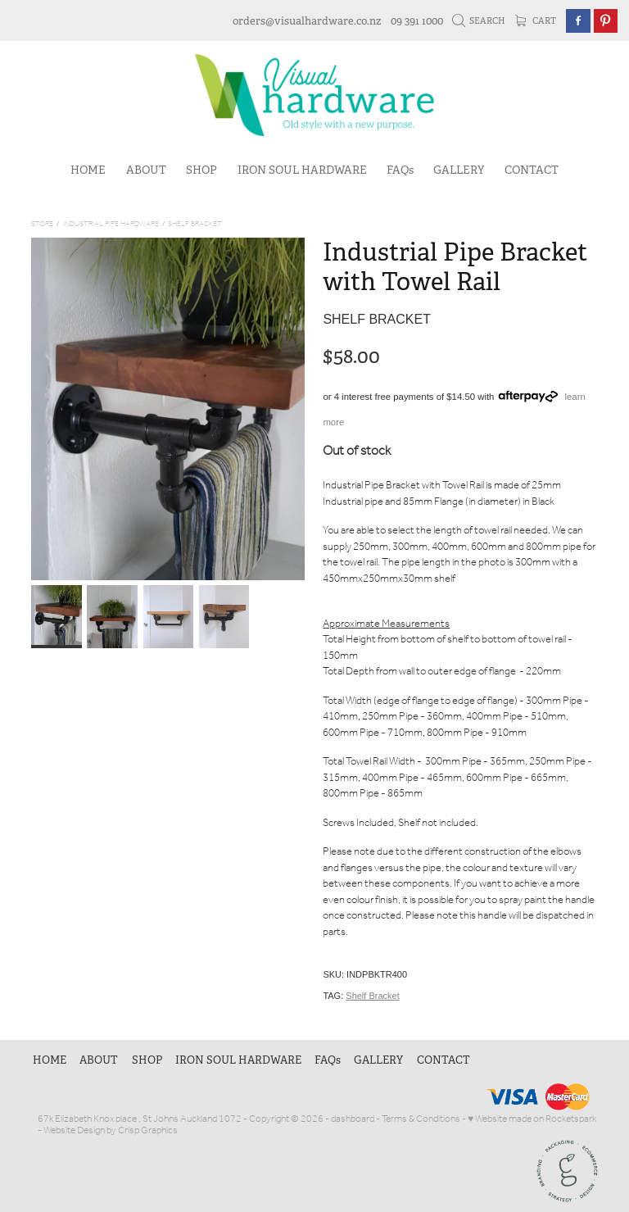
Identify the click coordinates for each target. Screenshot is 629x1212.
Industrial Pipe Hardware (111, 224)
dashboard (352, 1119)
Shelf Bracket (195, 224)
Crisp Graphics (148, 1130)
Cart (536, 21)
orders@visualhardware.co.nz (307, 21)
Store (42, 224)
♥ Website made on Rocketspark (532, 1119)
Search (479, 21)
